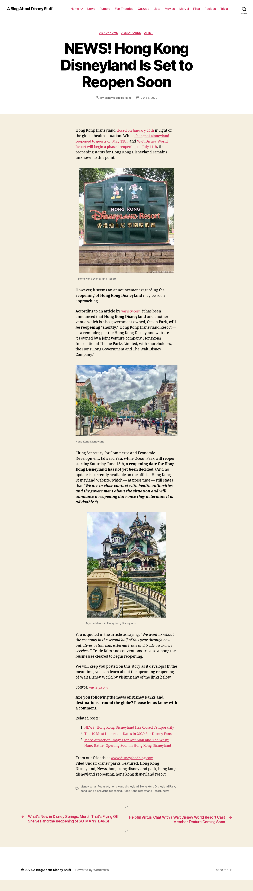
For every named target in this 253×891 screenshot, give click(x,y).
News (91, 9)
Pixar (196, 9)
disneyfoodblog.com (117, 98)
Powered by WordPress (93, 881)
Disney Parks (131, 33)
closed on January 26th (136, 131)
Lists (157, 9)
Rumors (105, 9)
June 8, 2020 (149, 98)
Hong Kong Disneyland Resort (143, 796)
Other (150, 33)
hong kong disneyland (125, 792)
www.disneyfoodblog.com (133, 764)
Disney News (108, 33)
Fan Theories (124, 9)
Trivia (224, 9)
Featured (104, 792)
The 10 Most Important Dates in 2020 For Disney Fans (130, 739)
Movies (170, 9)
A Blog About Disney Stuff (32, 9)
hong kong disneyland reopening (101, 796)
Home (75, 9)
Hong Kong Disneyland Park (158, 792)
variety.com (131, 311)
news (167, 796)
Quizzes (143, 9)
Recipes (210, 9)
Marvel (184, 9)
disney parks (88, 792)
